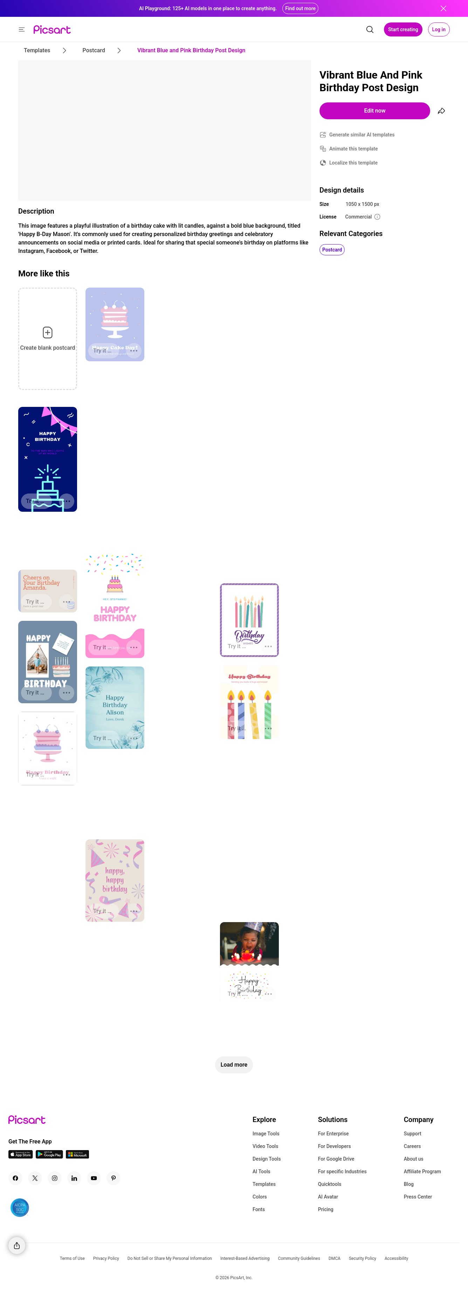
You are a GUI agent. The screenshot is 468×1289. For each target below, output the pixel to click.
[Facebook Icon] (15, 1178)
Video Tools (265, 1146)
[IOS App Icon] (20, 1156)
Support (412, 1133)
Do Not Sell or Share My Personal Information (170, 1258)
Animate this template (353, 149)
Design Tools (267, 1159)
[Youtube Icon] (94, 1178)
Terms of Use (72, 1258)
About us (414, 1159)
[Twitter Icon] (35, 1178)
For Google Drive (336, 1159)
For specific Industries (342, 1171)
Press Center (418, 1197)
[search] (370, 29)
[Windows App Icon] (77, 1156)
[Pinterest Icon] (113, 1178)
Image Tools (266, 1133)
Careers (412, 1146)
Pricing (325, 1209)
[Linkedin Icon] (74, 1178)
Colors (260, 1197)
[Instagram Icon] (55, 1178)
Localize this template (353, 163)
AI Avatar (328, 1197)
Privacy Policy (106, 1258)
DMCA (334, 1258)
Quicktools (330, 1184)
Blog (409, 1184)
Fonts (259, 1209)
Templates (264, 1184)
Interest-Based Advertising (245, 1258)
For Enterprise (333, 1133)
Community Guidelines (299, 1258)
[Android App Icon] (49, 1156)
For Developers (334, 1146)
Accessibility (396, 1258)
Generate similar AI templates (362, 134)
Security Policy (362, 1258)
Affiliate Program (422, 1171)
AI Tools (261, 1171)
